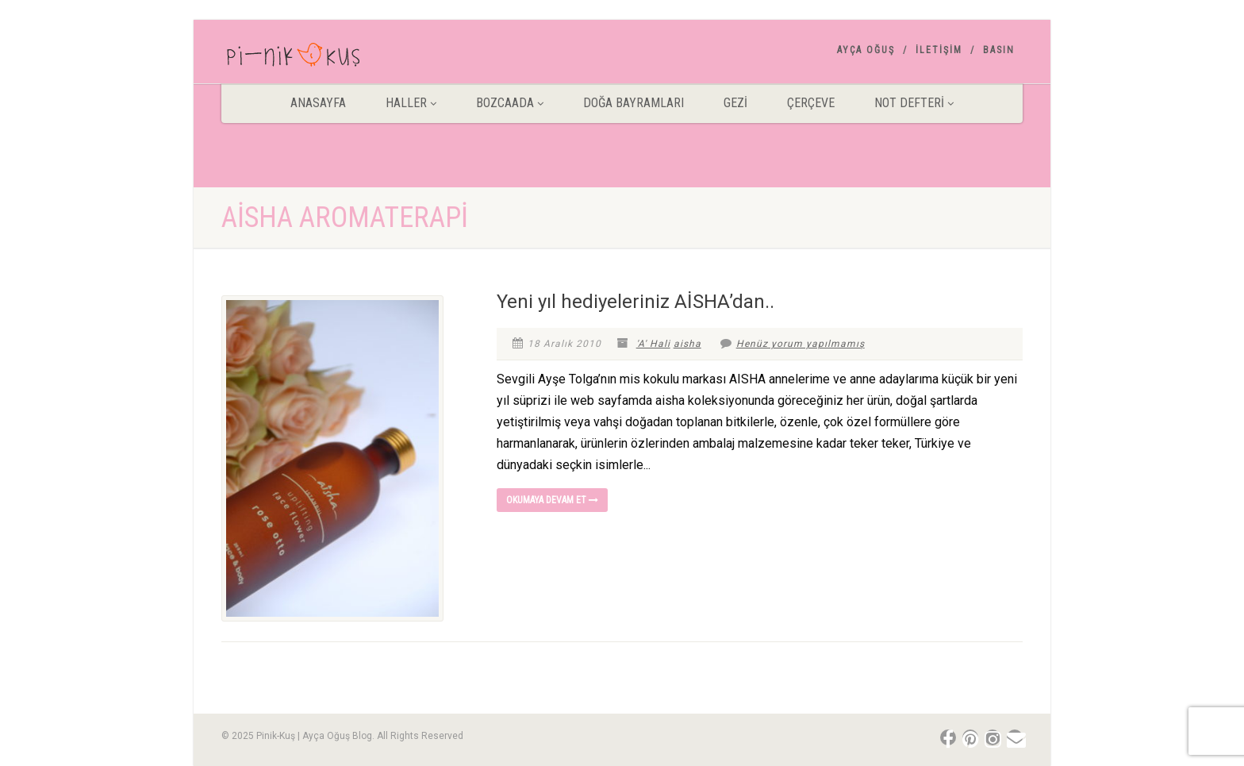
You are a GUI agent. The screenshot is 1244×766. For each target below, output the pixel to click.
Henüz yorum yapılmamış (792, 343)
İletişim (939, 50)
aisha (687, 343)
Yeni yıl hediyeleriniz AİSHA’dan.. (635, 302)
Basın (999, 50)
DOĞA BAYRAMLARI (633, 102)
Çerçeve (811, 102)
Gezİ (735, 102)
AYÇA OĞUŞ (866, 50)
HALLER (411, 102)
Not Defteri (914, 102)
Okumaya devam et (552, 500)
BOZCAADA (509, 102)
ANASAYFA (318, 102)
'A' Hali (653, 343)
